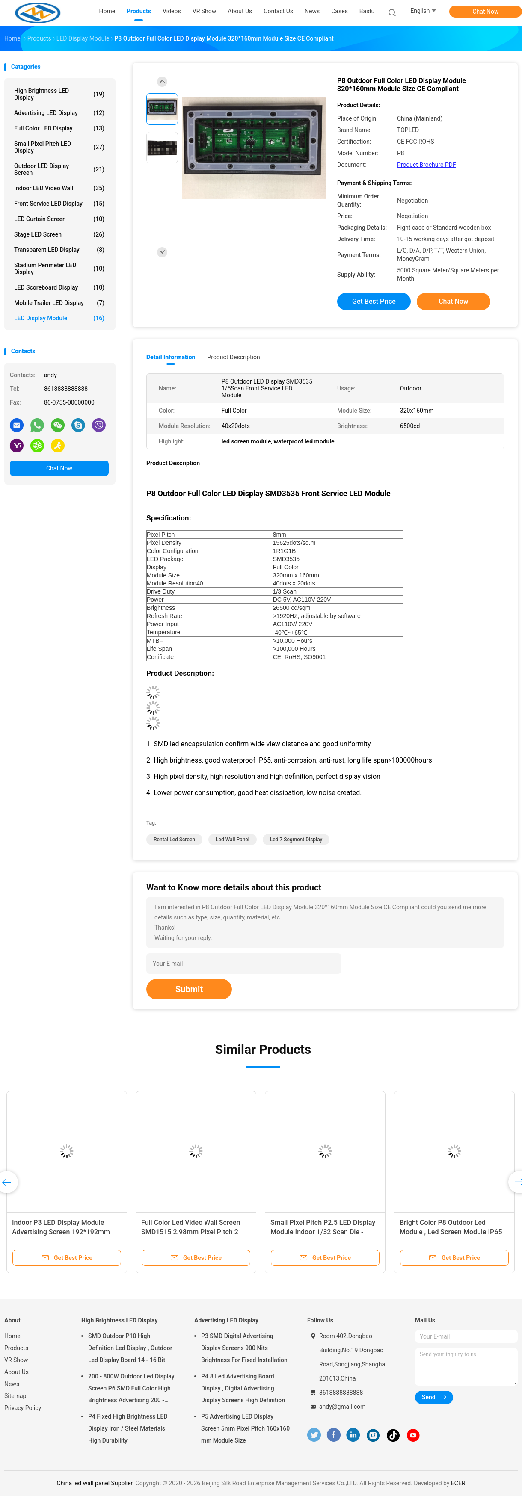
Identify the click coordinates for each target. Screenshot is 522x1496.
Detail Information (170, 357)
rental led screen (174, 840)
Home (12, 1336)
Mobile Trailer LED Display (59, 303)
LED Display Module (59, 318)
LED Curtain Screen (59, 219)
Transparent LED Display (59, 249)
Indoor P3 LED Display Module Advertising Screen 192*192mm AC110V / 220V (61, 1231)
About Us (16, 1372)
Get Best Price (374, 301)
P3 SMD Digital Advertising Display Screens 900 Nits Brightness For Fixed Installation (244, 1348)
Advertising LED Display (59, 113)
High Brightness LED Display (59, 94)
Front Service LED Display (59, 203)
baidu (366, 11)
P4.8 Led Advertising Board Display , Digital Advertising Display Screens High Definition (243, 1388)
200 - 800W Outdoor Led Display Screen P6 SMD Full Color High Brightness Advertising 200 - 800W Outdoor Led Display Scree (132, 1389)
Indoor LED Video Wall (59, 188)
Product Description (233, 357)
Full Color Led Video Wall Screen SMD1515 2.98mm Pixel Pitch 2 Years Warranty (190, 1231)
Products (16, 1348)
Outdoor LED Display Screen (59, 169)
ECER (458, 1483)
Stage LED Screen (59, 234)
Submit (189, 989)
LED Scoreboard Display (59, 287)
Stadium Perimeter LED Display (59, 268)
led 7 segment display (296, 840)
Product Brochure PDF (426, 164)
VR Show (16, 1360)
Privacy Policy (22, 1407)
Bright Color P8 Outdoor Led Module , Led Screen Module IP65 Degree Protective (451, 1231)
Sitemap (15, 1396)
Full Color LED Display (59, 128)
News (11, 1384)
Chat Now (486, 11)
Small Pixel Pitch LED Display (59, 147)
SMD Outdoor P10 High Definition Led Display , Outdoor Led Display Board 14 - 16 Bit (130, 1348)
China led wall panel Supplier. (95, 1483)
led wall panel (232, 840)
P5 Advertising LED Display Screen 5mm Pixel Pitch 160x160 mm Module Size (245, 1428)
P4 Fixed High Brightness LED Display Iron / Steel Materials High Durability (128, 1428)
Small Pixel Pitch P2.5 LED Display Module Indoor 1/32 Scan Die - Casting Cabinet (322, 1231)
